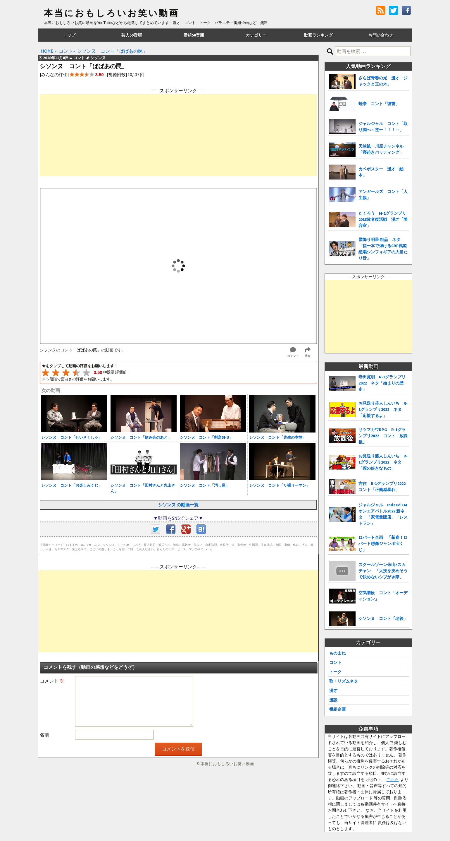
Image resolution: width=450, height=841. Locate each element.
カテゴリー (256, 35)
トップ (69, 35)
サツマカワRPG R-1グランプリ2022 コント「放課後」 (383, 436)
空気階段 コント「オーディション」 (383, 595)
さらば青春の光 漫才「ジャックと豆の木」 (383, 81)
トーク (335, 671)
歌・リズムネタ (343, 681)
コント (335, 662)
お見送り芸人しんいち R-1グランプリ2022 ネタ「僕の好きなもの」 (383, 462)
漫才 (333, 690)
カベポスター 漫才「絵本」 (381, 172)
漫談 (333, 699)
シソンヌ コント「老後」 (383, 618)
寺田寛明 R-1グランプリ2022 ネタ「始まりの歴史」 (382, 383)
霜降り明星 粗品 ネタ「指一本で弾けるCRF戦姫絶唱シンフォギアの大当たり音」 (383, 249)
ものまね (337, 653)
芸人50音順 (131, 35)
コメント (52, 681)
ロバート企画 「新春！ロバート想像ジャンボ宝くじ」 (383, 543)
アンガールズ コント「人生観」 (383, 194)
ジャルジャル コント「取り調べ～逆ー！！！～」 (383, 126)
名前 (44, 735)
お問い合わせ (380, 35)
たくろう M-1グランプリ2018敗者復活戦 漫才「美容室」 (383, 219)
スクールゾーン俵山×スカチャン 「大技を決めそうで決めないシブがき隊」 (383, 571)
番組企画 (337, 709)
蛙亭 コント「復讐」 (378, 103)
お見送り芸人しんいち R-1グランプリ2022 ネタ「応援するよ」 (383, 409)
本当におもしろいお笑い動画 (111, 13)
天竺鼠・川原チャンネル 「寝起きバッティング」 (383, 149)
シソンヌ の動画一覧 (178, 504)
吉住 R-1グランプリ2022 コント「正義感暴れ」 (383, 486)
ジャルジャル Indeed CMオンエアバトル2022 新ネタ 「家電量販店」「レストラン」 (383, 514)
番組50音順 (194, 35)
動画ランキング (318, 35)
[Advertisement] (178, 135)
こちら (393, 779)
